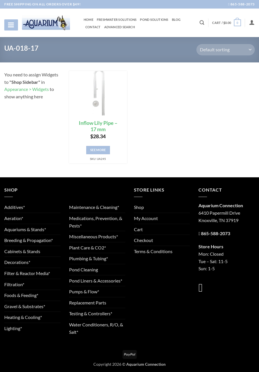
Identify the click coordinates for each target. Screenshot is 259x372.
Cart (138, 229)
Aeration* (13, 218)
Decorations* (17, 262)
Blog (176, 19)
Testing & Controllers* (90, 313)
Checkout (143, 240)
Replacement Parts (87, 302)
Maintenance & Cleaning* (94, 207)
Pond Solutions (154, 19)
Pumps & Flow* (84, 291)
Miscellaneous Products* (93, 236)
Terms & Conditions (153, 251)
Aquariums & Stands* (25, 229)
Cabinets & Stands (22, 251)
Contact (93, 27)
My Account (146, 218)
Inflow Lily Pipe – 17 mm (98, 126)
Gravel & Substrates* (24, 306)
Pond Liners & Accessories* (95, 280)
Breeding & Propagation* (28, 240)
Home (88, 19)
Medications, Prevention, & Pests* (95, 222)
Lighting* (13, 328)
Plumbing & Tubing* (88, 258)
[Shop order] (225, 49)
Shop (139, 207)
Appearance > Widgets (26, 89)
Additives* (14, 207)
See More (98, 150)
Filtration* (14, 284)
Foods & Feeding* (21, 295)
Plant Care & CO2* (87, 247)
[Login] (252, 22)
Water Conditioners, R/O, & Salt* (96, 328)
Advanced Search (119, 27)
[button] (226, 22)
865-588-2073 (241, 4)
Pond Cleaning (83, 269)
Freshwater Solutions (116, 19)
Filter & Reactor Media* (27, 273)
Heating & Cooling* (23, 317)
